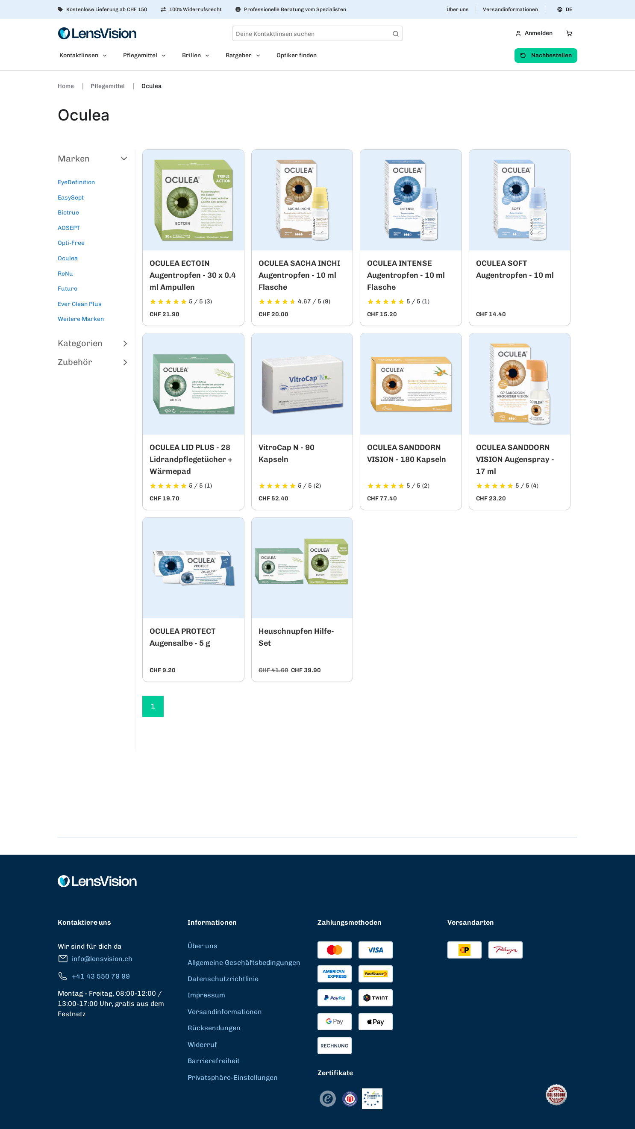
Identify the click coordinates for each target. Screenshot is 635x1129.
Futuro (67, 288)
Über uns (458, 9)
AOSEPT (69, 228)
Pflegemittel (108, 86)
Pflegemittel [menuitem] (140, 55)
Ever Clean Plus (80, 304)
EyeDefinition (76, 182)
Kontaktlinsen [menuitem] (78, 55)
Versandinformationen (510, 9)
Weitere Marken (81, 319)
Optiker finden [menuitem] (296, 55)
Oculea (151, 86)
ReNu (65, 273)
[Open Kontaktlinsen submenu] (107, 55)
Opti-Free (71, 243)
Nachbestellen (546, 55)
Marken (93, 158)
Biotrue (68, 212)
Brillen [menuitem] (191, 55)
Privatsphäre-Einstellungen (233, 1077)
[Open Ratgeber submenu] (260, 55)
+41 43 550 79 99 (94, 976)
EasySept (71, 197)
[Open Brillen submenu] (210, 55)
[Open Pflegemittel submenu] (166, 55)
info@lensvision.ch (95, 958)
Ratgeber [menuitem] (239, 55)
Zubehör (93, 362)
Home (66, 86)
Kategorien (93, 343)
